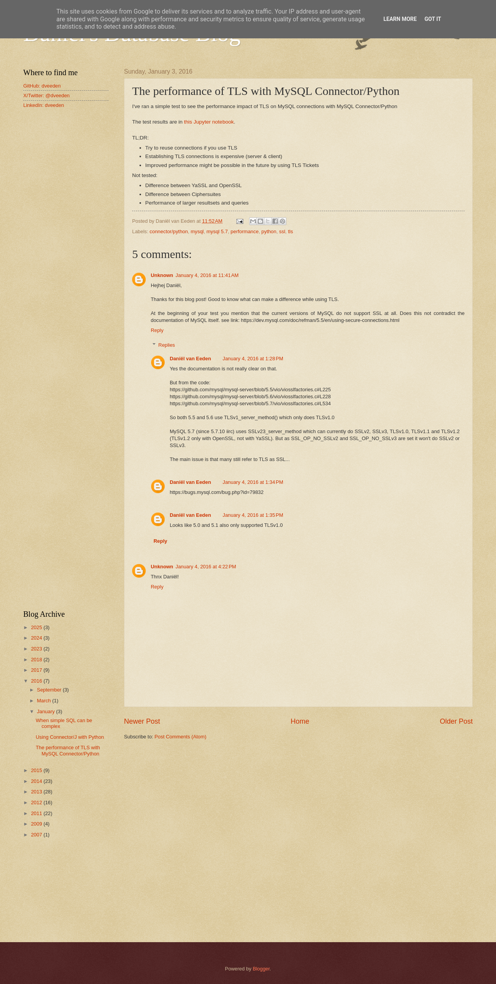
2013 (37, 792)
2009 (37, 824)
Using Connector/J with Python (70, 737)
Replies (166, 345)
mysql (197, 231)
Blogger (261, 969)
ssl (282, 231)
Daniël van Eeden (190, 358)
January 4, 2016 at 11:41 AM (207, 275)
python (269, 231)
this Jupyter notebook (209, 122)
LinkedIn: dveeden (43, 105)
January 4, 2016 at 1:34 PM (253, 482)
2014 (37, 781)
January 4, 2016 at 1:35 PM (253, 515)
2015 (37, 770)
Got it (432, 19)
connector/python (169, 231)
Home (300, 721)
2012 (37, 802)
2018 (37, 659)
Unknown (162, 275)
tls (290, 231)
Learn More (400, 19)
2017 (37, 670)
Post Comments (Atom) (181, 737)
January (46, 711)
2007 (37, 835)
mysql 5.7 (217, 231)
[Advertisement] (65, 238)
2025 (37, 627)
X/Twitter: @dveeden (46, 95)
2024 (37, 638)
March (44, 701)
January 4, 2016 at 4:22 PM (206, 566)
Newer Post (142, 721)
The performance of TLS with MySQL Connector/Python (68, 750)
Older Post (456, 721)
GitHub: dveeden (42, 86)
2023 (37, 649)
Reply (157, 330)
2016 (37, 681)
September (50, 690)
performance (244, 231)
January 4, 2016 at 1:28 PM (253, 358)
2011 (37, 813)
